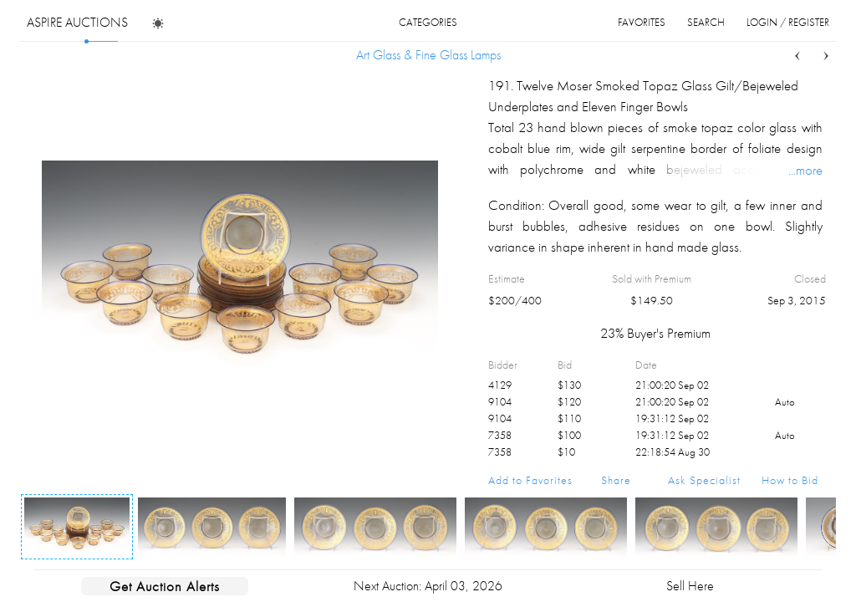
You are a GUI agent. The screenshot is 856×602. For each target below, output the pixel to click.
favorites (641, 22)
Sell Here (690, 585)
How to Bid (790, 479)
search (706, 22)
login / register (787, 22)
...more (805, 170)
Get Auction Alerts (165, 586)
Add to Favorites (530, 479)
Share (616, 479)
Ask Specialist (704, 479)
